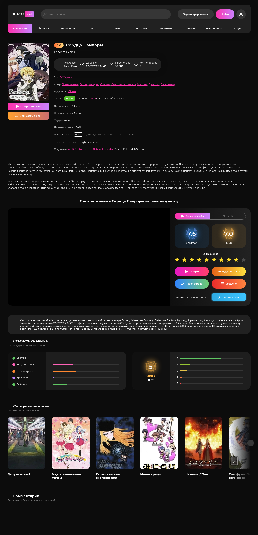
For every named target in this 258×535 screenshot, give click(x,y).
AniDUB (72, 149)
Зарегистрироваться (195, 14)
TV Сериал (66, 77)
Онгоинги (165, 28)
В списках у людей (31, 116)
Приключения (70, 84)
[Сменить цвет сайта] (241, 14)
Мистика (142, 84)
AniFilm (83, 149)
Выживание (168, 84)
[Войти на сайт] (225, 14)
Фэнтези (105, 84)
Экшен (84, 84)
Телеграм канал (231, 297)
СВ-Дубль (95, 149)
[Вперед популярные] (250, 443)
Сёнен (72, 91)
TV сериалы (68, 28)
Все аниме (20, 28)
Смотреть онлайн (30, 106)
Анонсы (190, 28)
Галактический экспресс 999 (108, 475)
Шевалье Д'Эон (196, 474)
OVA (92, 28)
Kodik (230, 216)
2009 (93, 98)
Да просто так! (19, 474)
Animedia (107, 149)
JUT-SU (23, 14)
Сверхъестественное (123, 84)
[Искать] (45, 14)
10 (245, 259)
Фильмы (44, 28)
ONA (117, 28)
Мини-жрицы (150, 474)
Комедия (94, 84)
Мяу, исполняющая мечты (66, 475)
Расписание (214, 28)
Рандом (238, 28)
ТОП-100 (141, 28)
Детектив (154, 84)
